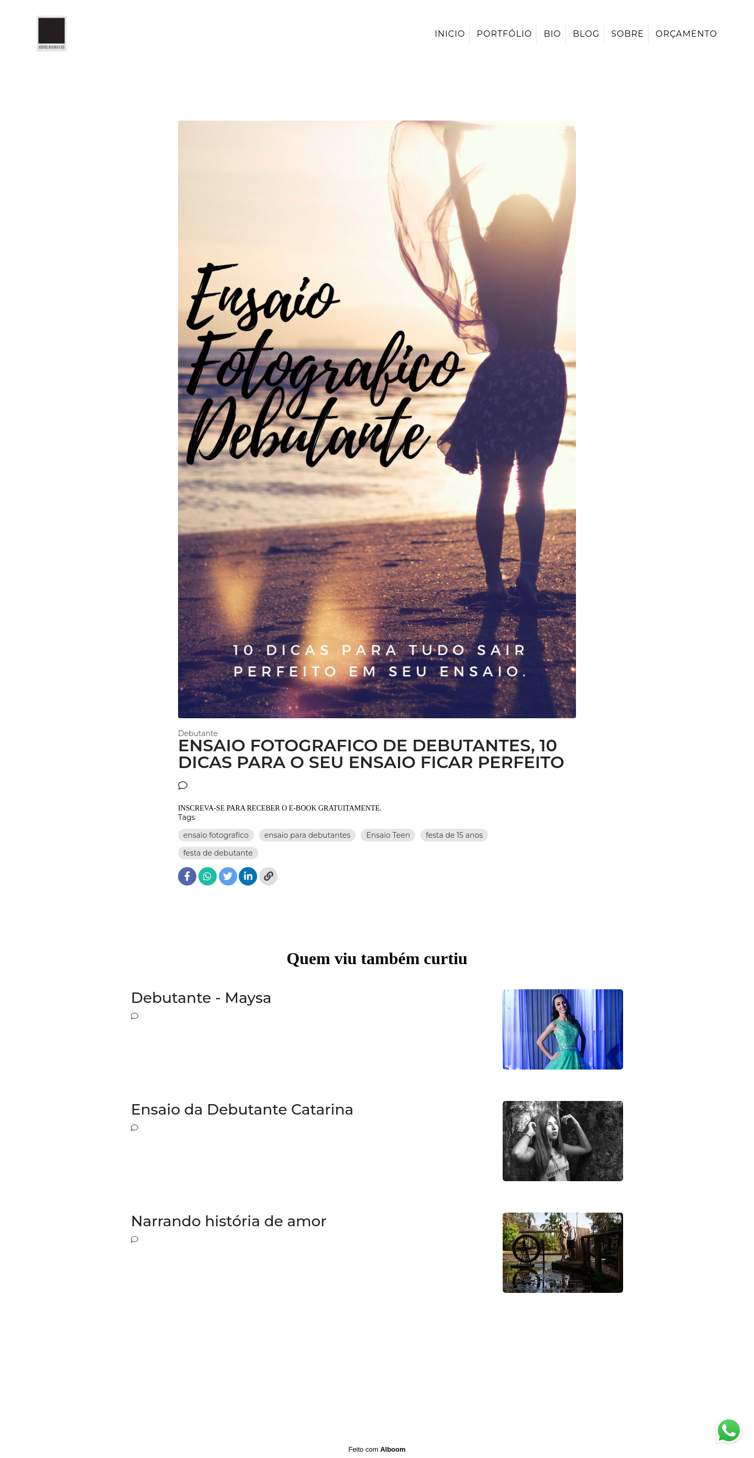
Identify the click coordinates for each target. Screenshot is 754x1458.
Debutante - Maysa (201, 998)
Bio (552, 34)
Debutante (198, 733)
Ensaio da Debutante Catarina (242, 1109)
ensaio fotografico (216, 835)
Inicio (450, 34)
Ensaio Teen (388, 835)
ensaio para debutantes (307, 835)
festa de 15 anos (454, 835)
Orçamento (686, 34)
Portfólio (505, 34)
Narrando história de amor (229, 1221)
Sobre (627, 34)
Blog (586, 34)
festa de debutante (218, 853)
